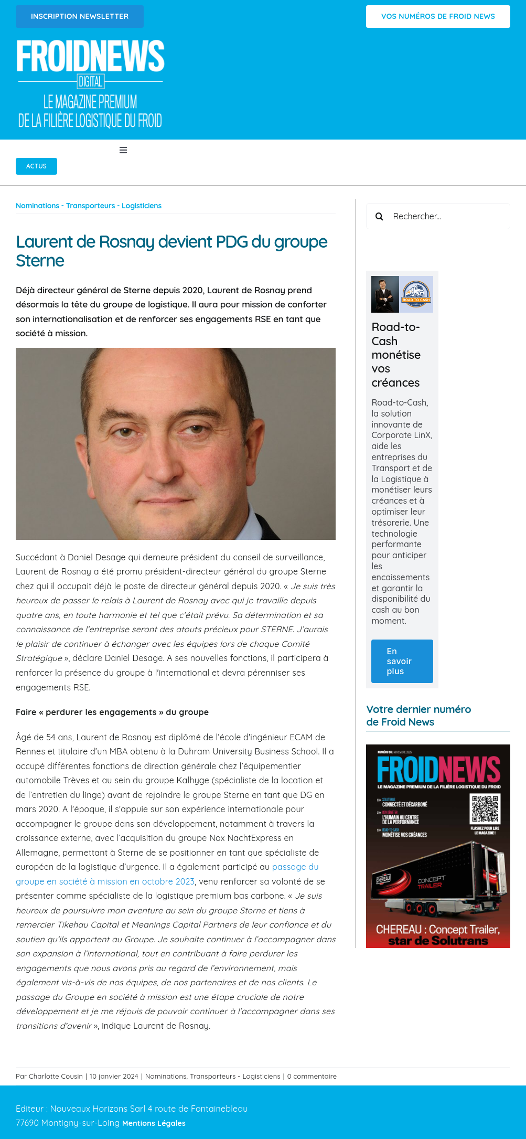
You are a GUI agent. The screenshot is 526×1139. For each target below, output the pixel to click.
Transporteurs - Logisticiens (235, 1076)
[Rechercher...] (438, 216)
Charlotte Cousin (56, 1076)
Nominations (166, 1076)
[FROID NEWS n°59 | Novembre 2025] (438, 748)
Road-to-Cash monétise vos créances (396, 355)
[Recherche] (379, 216)
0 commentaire (312, 1076)
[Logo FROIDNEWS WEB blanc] (91, 42)
